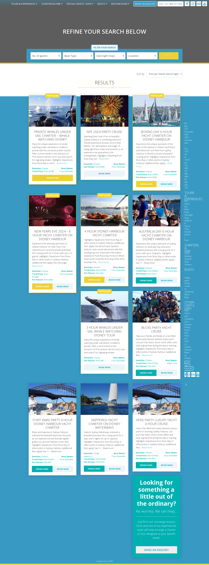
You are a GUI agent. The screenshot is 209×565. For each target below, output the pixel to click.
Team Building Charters (188, 256)
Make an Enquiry (145, 3)
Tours (186, 229)
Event (186, 212)
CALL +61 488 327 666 (170, 3)
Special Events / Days (79, 3)
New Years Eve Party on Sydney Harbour (188, 341)
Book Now (104, 173)
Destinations (119, 3)
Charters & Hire (51, 3)
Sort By (140, 74)
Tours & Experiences (23, 3)
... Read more (61, 163)
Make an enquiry (156, 550)
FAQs (186, 310)
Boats (101, 3)
